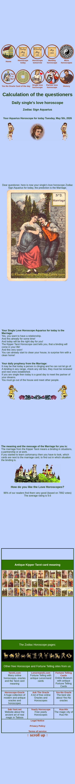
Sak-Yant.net (15, 709)
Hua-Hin (63, 709)
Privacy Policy (37, 726)
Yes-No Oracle (63, 692)
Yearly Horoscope (40, 709)
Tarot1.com (15, 672)
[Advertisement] (37, 22)
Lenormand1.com (40, 672)
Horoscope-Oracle (15, 692)
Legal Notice (37, 720)
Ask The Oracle (40, 692)
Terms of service (37, 731)
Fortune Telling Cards (63, 674)
